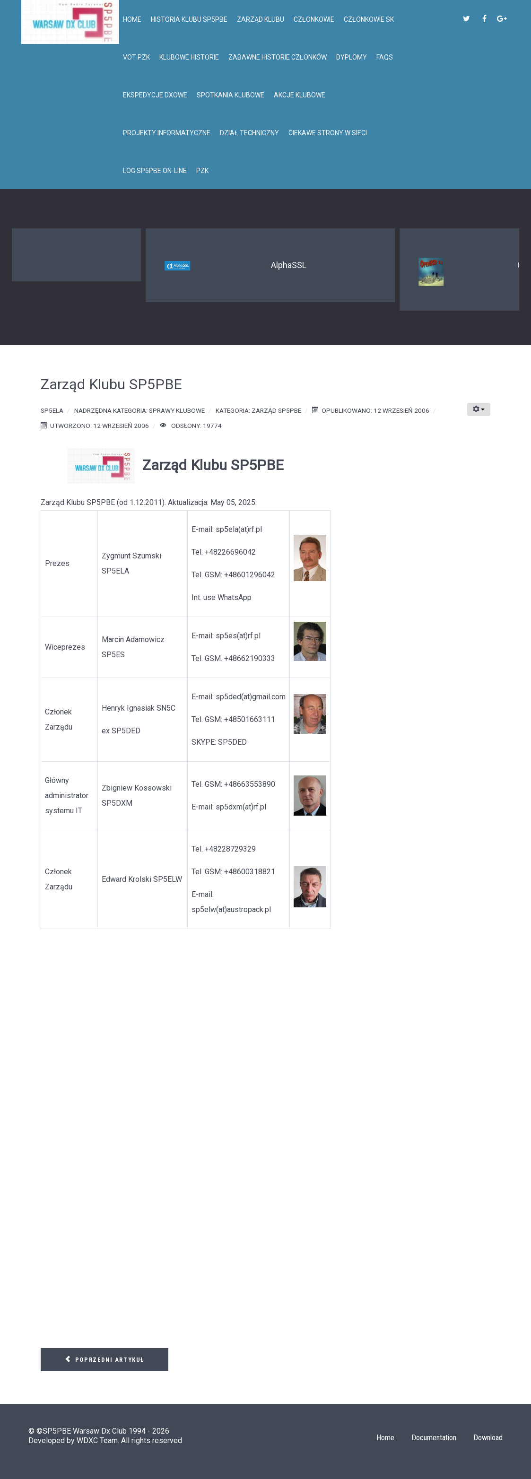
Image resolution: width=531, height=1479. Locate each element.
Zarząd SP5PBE (276, 410)
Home (385, 1437)
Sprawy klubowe (177, 410)
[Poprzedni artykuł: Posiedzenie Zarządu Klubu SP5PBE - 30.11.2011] (104, 1360)
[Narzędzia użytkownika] (478, 409)
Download (488, 1437)
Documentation (433, 1437)
